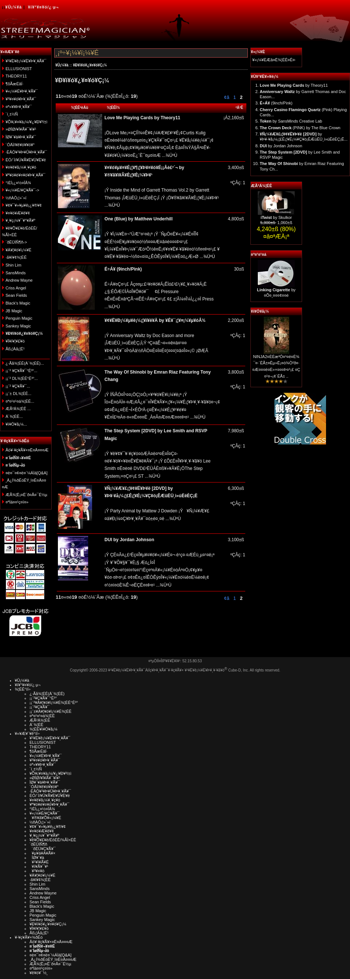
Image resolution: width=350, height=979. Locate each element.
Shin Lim (13, 265)
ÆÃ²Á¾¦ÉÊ (261, 185)
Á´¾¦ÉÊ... (14, 416)
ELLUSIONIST (19, 68)
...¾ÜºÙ (169, 155)
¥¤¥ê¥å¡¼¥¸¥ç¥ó (21, 167)
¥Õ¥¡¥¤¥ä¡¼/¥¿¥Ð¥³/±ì (27, 122)
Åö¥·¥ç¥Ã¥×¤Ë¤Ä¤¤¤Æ (27, 450)
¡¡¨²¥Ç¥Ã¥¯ (39, 707)
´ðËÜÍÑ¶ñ (38, 844)
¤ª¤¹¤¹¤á (258, 254)
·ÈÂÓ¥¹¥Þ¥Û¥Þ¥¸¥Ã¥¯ (26, 152)
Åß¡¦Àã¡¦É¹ (15, 349)
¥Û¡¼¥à (13, 7)
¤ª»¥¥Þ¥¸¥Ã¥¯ (19, 106)
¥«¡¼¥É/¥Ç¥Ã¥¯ (44, 813)
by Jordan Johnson (281, 146)
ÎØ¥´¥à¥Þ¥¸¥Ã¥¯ (21, 137)
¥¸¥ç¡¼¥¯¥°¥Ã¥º (20, 220)
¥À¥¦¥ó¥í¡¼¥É (18, 250)
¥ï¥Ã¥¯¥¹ (39, 866)
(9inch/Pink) (276, 103)
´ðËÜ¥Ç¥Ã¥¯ (43, 848)
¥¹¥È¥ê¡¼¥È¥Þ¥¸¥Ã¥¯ (26, 61)
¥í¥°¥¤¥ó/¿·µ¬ (43, 7)
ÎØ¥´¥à (37, 857)
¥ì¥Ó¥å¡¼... (16, 424)
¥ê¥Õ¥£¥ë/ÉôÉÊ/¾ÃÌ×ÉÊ (53, 840)
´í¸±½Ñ (12, 114)
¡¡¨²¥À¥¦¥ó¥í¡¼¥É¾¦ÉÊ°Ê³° (54, 702)
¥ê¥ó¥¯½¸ (39, 973)
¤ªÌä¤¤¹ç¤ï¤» (17, 502)
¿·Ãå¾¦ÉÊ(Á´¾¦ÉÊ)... (25, 363)
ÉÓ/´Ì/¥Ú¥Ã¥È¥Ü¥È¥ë (26, 160)
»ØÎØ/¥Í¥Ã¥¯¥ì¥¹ (21, 129)
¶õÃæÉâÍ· (15, 84)
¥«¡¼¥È (258, 51)
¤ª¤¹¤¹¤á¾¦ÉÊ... (20, 401)
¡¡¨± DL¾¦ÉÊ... (18, 393)
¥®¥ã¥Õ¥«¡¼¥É (45, 817)
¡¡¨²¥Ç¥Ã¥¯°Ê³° (43, 698)
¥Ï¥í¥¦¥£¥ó (15, 341)
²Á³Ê (239, 108)
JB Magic (14, 311)
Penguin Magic (19, 318)
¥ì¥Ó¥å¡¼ (260, 311)
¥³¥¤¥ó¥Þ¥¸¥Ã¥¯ (21, 99)
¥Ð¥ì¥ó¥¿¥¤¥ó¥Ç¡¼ (90, 65)
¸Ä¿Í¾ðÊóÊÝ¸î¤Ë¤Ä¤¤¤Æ (53, 959)
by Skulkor (276, 217)
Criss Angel (16, 288)
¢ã (226, 97)
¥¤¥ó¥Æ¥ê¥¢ (18, 213)
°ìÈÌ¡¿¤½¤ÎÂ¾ (18, 183)
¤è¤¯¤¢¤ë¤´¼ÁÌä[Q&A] (27, 473)
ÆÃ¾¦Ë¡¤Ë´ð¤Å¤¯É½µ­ (26, 494)
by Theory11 (294, 85)
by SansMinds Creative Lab (291, 121)
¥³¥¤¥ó (37, 871)
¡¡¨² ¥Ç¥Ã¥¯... (18, 386)
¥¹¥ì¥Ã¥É (39, 862)
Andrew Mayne (19, 280)
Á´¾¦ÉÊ (37, 724)
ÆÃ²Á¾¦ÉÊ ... (18, 408)
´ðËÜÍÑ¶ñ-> (16, 242)
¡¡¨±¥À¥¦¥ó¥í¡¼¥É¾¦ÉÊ (51, 711)
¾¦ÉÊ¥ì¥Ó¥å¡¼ (44, 729)
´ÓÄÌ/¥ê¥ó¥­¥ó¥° (20, 144)
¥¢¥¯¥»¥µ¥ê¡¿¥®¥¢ (24, 205)
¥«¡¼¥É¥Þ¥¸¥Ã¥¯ (22, 91)
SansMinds (15, 273)
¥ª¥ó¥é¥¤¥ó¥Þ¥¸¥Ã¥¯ (25, 175)
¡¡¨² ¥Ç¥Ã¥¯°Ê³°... (21, 370)
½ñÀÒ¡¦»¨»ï (16, 198)
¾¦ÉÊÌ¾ (113, 108)
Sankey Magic (18, 326)
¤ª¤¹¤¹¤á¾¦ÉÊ (42, 716)
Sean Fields (16, 295)
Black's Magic (18, 303)
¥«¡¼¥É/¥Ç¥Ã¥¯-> (22, 190)
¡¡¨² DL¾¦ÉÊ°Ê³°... (22, 378)
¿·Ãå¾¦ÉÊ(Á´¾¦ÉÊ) (47, 693)
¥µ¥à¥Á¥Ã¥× (42, 853)
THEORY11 (16, 76)
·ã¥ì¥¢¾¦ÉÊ (16, 257)
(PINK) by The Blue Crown (300, 128)
